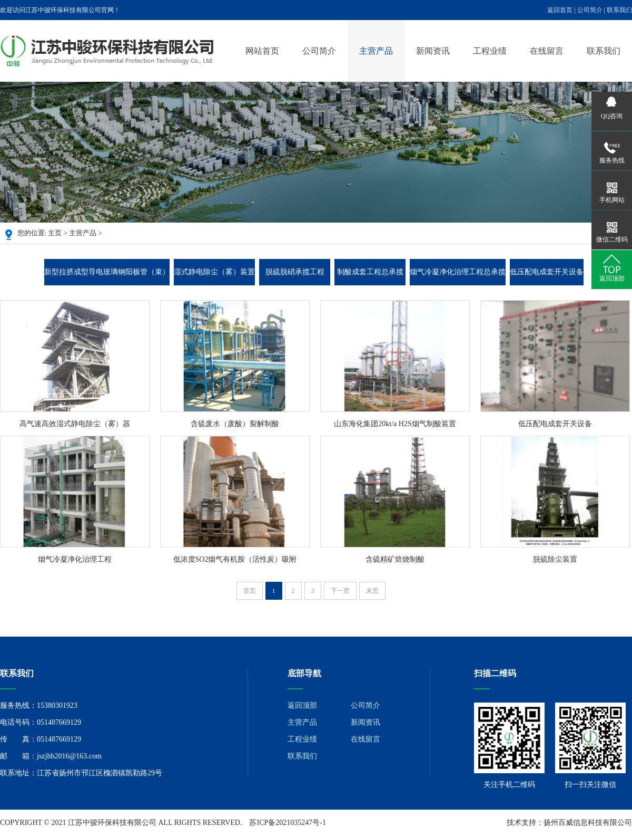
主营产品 (376, 50)
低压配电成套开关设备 (547, 272)
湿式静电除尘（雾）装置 (214, 272)
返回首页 (559, 10)
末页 (372, 590)
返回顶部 (302, 705)
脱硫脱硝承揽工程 (294, 272)
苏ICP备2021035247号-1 (287, 823)
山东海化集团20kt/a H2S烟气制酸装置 (395, 424)
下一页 (340, 590)
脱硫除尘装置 (555, 559)
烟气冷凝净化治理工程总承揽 (458, 272)
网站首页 (262, 50)
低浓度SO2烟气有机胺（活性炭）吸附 (235, 559)
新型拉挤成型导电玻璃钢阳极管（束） (107, 272)
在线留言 (547, 50)
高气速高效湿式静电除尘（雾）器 (74, 424)
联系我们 (619, 10)
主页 (55, 233)
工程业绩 (490, 50)
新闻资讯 (433, 50)
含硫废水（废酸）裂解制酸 (235, 424)
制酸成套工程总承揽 (370, 272)
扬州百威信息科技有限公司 (588, 823)
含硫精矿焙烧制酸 (395, 559)
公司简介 (590, 10)
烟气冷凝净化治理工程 (75, 559)
